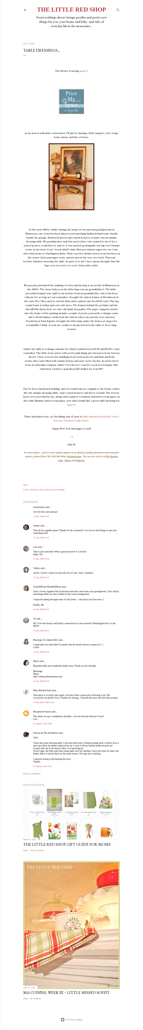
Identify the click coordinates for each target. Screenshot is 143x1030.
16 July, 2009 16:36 (41, 681)
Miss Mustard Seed (42, 690)
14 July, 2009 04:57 (41, 609)
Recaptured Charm (42, 711)
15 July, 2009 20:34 (41, 652)
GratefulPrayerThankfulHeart (47, 586)
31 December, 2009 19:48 (43, 702)
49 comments (35, 998)
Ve (34, 618)
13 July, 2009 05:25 (41, 516)
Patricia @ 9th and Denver (45, 733)
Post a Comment (32, 774)
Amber (36, 525)
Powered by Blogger (72, 1020)
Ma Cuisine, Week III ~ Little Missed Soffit (66, 992)
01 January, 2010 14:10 (42, 766)
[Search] (118, 9)
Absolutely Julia (36, 489)
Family (46, 489)
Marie (36, 661)
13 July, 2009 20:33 (41, 577)
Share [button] (25, 485)
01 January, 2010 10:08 (42, 723)
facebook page (74, 456)
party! (84, 70)
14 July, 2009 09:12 (41, 630)
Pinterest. (80, 460)
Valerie (36, 568)
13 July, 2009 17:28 (41, 559)
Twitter (67, 460)
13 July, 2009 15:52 (41, 537)
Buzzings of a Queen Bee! (45, 640)
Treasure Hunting (57, 489)
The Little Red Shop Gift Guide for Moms (67, 844)
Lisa (35, 547)
